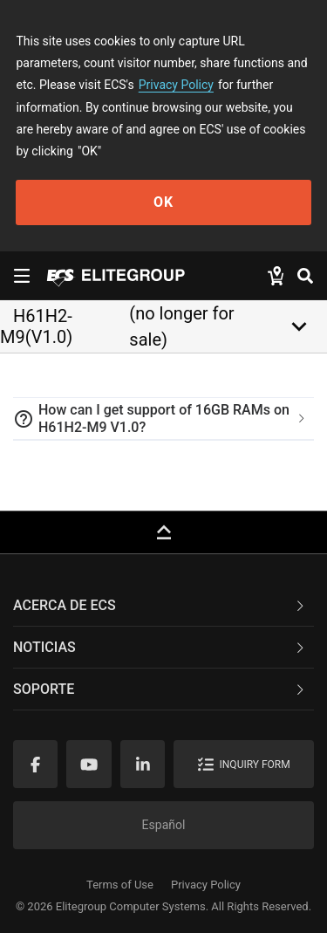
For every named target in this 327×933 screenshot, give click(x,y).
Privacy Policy (176, 85)
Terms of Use (119, 884)
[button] (163, 419)
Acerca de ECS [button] (160, 605)
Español (164, 825)
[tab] (163, 419)
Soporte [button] (160, 689)
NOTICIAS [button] (160, 647)
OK (163, 202)
